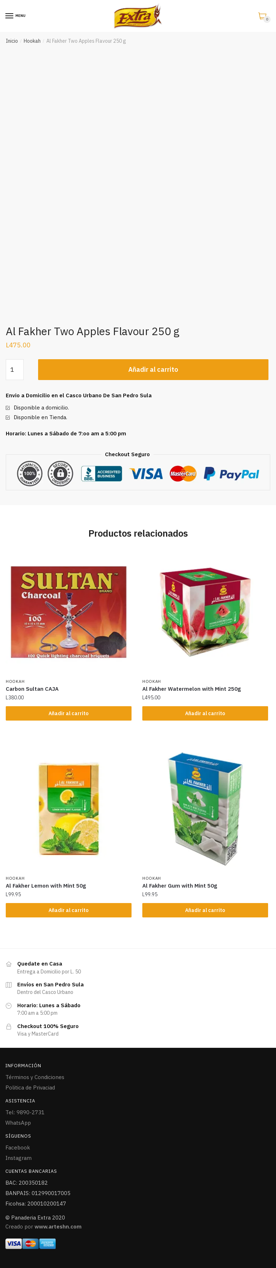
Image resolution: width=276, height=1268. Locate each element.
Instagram (18, 1157)
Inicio (12, 41)
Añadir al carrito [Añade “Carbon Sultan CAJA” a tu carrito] (68, 713)
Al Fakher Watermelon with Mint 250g (191, 688)
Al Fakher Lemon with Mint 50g (46, 885)
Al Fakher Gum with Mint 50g (179, 885)
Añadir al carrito (153, 369)
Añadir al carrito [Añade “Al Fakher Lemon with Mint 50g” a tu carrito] (68, 910)
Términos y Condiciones (34, 1077)
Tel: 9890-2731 (25, 1112)
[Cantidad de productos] (15, 369)
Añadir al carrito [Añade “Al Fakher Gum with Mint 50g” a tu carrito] (205, 910)
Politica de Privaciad (30, 1087)
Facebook (17, 1147)
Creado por (43, 1226)
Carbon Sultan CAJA (32, 688)
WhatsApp (18, 1122)
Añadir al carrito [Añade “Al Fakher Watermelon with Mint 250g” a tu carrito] (205, 713)
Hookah (32, 41)
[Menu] (9, 16)
